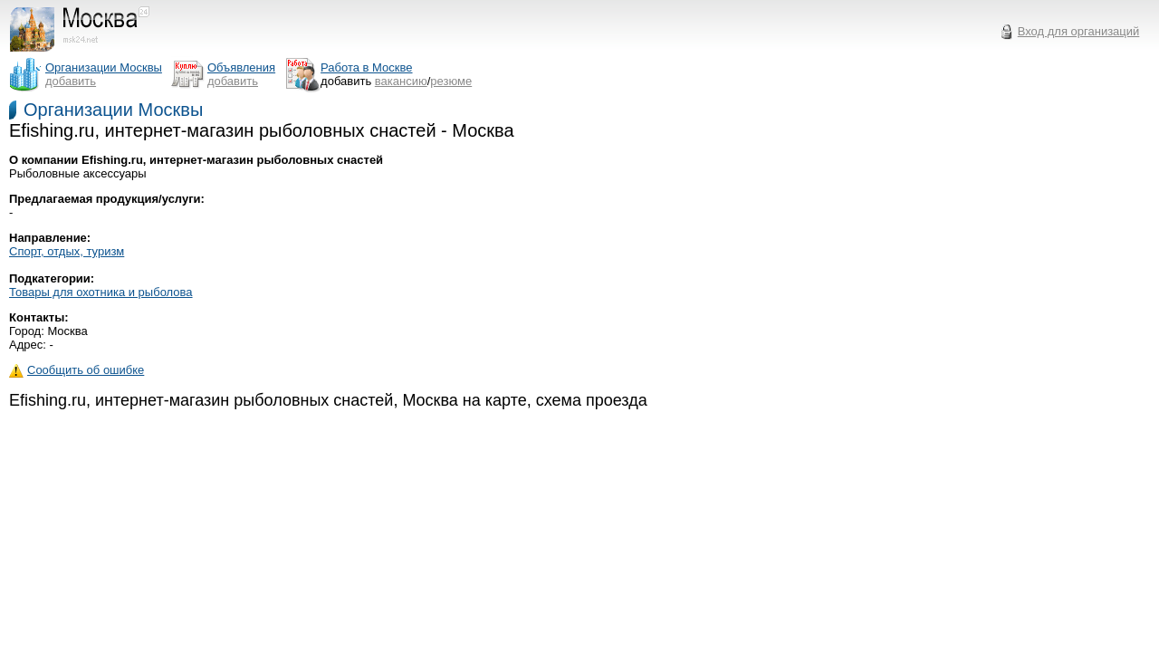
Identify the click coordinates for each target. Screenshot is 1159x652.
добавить (70, 81)
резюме (451, 81)
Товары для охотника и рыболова (101, 292)
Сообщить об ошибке (76, 370)
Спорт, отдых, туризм (66, 251)
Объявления (241, 67)
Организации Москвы (113, 110)
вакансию (401, 81)
